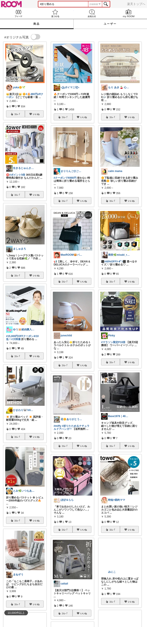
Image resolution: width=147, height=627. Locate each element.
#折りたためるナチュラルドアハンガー (71, 427)
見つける (55, 13)
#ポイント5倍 (17, 174)
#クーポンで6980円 (65, 177)
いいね (36, 114)
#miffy (57, 425)
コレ (17, 114)
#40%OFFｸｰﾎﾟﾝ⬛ (115, 261)
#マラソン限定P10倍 (113, 342)
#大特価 (16, 339)
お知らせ (92, 13)
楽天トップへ (136, 4)
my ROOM (128, 13)
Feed (18, 13)
